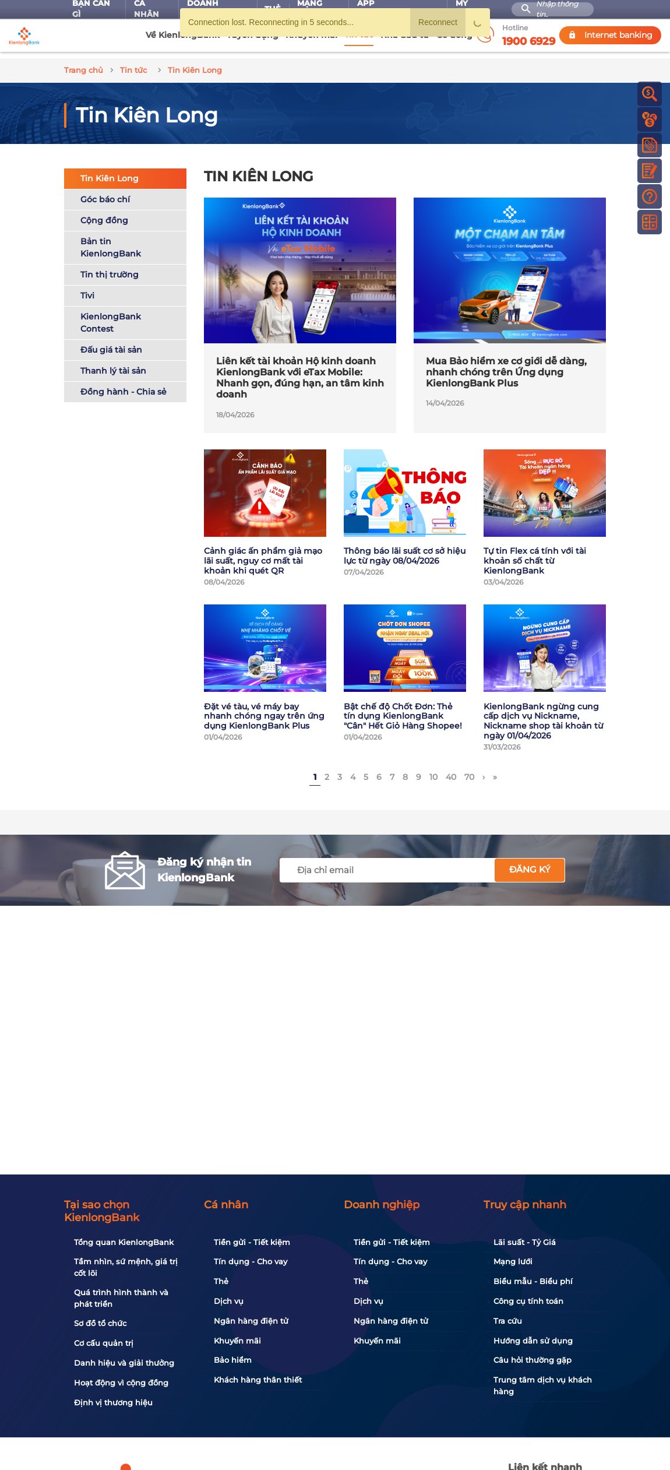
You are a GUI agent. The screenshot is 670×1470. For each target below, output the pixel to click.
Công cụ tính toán (528, 1301)
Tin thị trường (109, 268)
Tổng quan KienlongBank (124, 1242)
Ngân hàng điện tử (251, 1320)
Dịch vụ (229, 1301)
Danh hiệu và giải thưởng (124, 1362)
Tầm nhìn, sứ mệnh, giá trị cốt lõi (126, 1267)
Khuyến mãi (237, 1340)
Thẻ (221, 1281)
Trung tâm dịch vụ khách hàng (542, 1385)
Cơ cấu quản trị (103, 1343)
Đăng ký (530, 863)
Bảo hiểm (233, 1360)
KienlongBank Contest (110, 316)
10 (433, 771)
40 (451, 771)
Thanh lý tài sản (113, 364)
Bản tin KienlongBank (110, 241)
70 (469, 771)
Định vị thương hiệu (113, 1402)
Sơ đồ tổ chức (100, 1323)
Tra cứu (507, 1320)
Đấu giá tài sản (111, 343)
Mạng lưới (513, 1261)
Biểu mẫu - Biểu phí (533, 1281)
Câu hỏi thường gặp (532, 1360)
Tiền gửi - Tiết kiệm (252, 1242)
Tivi (87, 289)
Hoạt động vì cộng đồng (121, 1382)
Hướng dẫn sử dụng (533, 1340)
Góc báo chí (105, 193)
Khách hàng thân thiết (258, 1379)
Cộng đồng (104, 214)
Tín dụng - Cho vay (250, 1261)
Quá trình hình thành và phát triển (121, 1298)
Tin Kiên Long (109, 172)
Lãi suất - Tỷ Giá (524, 1242)
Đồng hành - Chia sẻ (123, 385)
